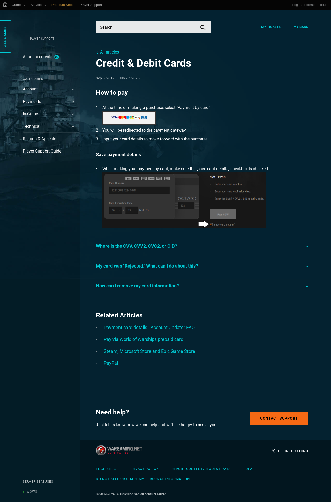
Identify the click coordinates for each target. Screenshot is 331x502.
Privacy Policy (144, 469)
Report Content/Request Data (201, 469)
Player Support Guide (42, 151)
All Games (5, 36)
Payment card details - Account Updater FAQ (149, 327)
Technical (31, 126)
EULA (248, 469)
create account (317, 5)
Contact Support (279, 418)
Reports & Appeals (39, 138)
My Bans (301, 27)
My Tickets (271, 27)
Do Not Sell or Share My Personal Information (143, 479)
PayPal (111, 363)
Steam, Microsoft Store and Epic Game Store (149, 351)
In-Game (30, 113)
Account (30, 89)
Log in (296, 5)
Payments (32, 101)
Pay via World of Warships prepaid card (143, 339)
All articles (109, 52)
